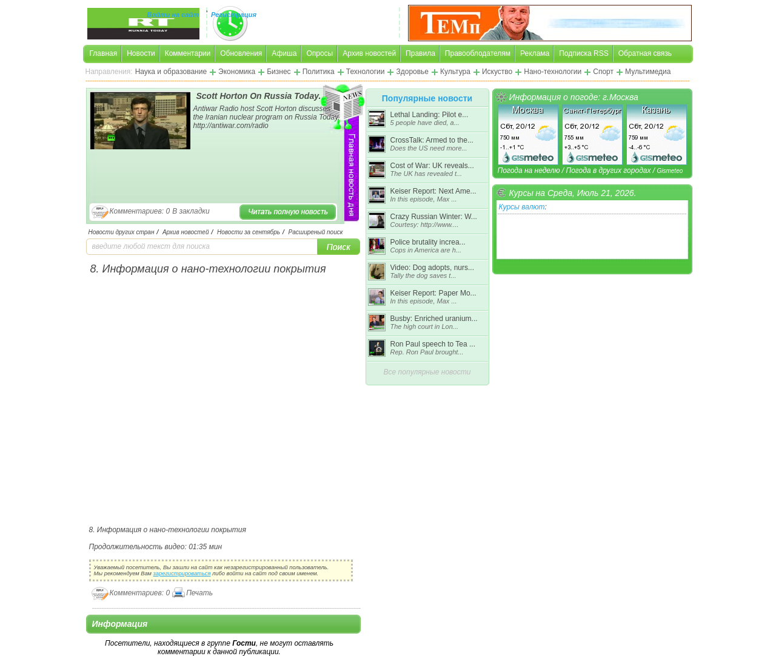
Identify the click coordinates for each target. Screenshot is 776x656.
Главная (104, 53)
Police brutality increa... (428, 242)
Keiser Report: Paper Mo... (433, 293)
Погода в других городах (608, 170)
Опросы (319, 53)
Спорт (603, 71)
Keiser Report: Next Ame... (433, 191)
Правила (420, 53)
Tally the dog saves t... (423, 275)
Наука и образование (171, 71)
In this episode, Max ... (423, 199)
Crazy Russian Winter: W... (433, 216)
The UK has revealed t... (426, 173)
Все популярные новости (427, 372)
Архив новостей (369, 53)
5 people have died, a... (425, 122)
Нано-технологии (552, 71)
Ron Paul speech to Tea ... (433, 344)
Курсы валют (522, 207)
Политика (319, 71)
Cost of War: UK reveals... (432, 165)
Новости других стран (122, 232)
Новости (141, 53)
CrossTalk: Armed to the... (431, 140)
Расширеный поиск (316, 232)
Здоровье (412, 71)
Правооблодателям (477, 53)
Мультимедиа (648, 71)
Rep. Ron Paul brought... (427, 352)
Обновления (241, 53)
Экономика (236, 71)
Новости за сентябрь (248, 232)
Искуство (497, 71)
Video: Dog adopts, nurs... (432, 267)
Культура (455, 71)
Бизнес (278, 71)
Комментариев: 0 (140, 211)
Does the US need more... (428, 148)
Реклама (534, 53)
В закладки (191, 211)
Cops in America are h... (426, 250)
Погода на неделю (529, 170)
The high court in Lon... (424, 326)
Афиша (284, 53)
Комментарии (188, 53)
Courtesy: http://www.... (424, 224)
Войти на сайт (173, 14)
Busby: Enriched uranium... (434, 318)
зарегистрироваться (182, 573)
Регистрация (233, 14)
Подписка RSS (583, 53)
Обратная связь (645, 53)
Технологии (365, 71)
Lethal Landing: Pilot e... (429, 114)
